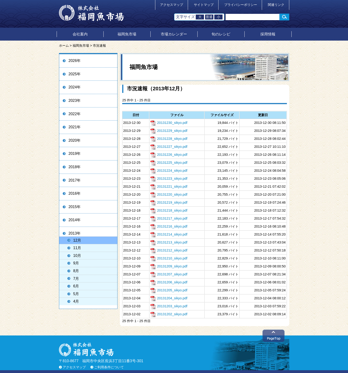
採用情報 (267, 34)
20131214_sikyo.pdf (168, 234)
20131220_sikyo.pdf (168, 194)
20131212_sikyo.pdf (168, 250)
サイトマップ (204, 5)
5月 (76, 294)
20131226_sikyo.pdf (168, 154)
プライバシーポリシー (240, 5)
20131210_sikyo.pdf (168, 258)
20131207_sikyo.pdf (168, 274)
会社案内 (80, 34)
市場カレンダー (174, 34)
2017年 (75, 180)
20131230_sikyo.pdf (168, 123)
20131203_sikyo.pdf (168, 306)
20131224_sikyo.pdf (168, 170)
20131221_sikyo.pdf (168, 186)
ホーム (64, 45)
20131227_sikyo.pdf (168, 146)
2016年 (75, 193)
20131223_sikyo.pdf (168, 178)
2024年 (75, 87)
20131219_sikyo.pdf (168, 202)
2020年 (75, 140)
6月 (76, 286)
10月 (77, 256)
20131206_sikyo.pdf (168, 282)
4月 (76, 301)
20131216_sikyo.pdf (168, 226)
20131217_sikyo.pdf (168, 218)
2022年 (75, 114)
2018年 (75, 167)
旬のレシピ (220, 34)
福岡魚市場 (126, 34)
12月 (77, 240)
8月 (76, 271)
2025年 (75, 74)
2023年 (75, 101)
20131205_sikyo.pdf (168, 290)
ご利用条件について (109, 367)
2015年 (75, 207)
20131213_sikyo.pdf (168, 242)
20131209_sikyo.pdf (168, 266)
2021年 (75, 127)
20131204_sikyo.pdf (168, 298)
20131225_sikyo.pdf (168, 162)
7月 (76, 279)
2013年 (75, 233)
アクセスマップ (171, 5)
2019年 (75, 154)
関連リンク (276, 5)
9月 (76, 263)
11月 (77, 248)
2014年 (75, 220)
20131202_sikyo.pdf (168, 314)
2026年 (75, 61)
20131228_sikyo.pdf (168, 139)
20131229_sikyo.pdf (168, 131)
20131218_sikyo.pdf (168, 210)
